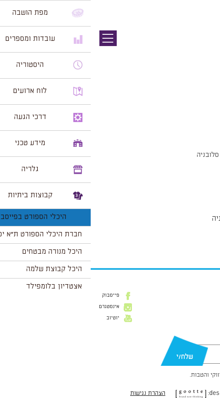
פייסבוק (20, 295)
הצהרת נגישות (57, 393)
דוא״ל (206, 340)
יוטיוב (22, 318)
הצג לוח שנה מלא (188, 239)
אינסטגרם (18, 306)
